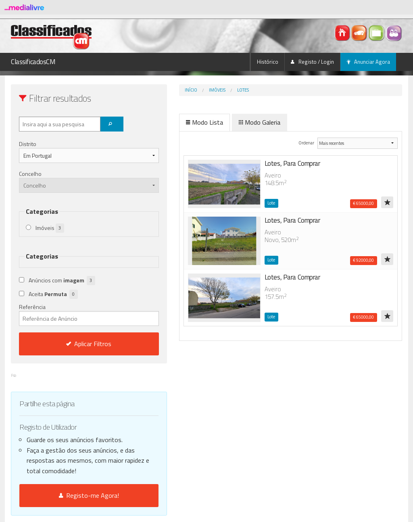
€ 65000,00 (363, 203)
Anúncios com (62, 280)
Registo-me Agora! (72, 495)
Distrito (27, 144)
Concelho (30, 173)
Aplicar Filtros (72, 344)
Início (157, 90)
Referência (72, 314)
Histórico (267, 62)
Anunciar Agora (368, 62)
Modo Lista (170, 122)
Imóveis (183, 90)
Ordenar (294, 142)
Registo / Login (312, 62)
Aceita (53, 294)
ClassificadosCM (33, 61)
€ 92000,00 (363, 260)
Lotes (209, 90)
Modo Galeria (225, 122)
